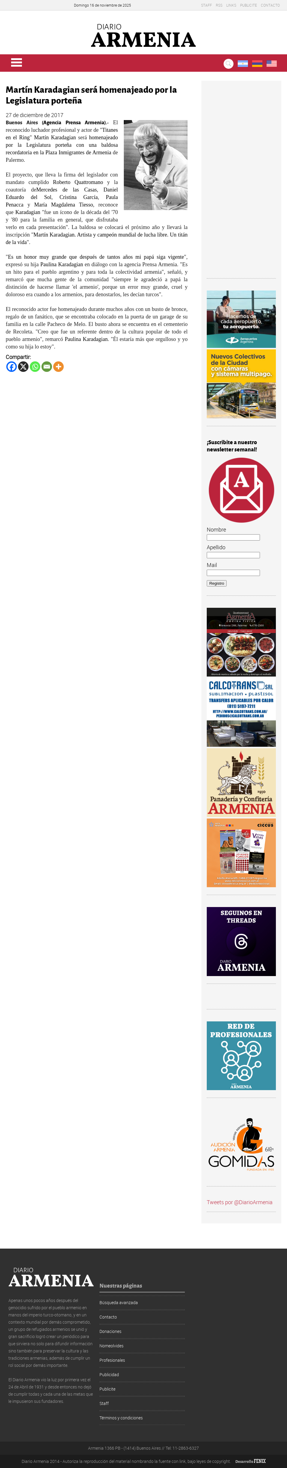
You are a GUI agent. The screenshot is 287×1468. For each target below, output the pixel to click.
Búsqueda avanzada (118, 1302)
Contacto (270, 5)
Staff (206, 5)
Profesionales (112, 1360)
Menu (16, 62)
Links (231, 5)
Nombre (216, 529)
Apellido (216, 547)
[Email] (46, 366)
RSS (219, 5)
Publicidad (109, 1374)
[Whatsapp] (35, 366)
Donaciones (110, 1331)
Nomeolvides (111, 1346)
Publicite (248, 5)
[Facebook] (11, 366)
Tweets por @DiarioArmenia (240, 1202)
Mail (212, 564)
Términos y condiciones (121, 1418)
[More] (58, 366)
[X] (23, 366)
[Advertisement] (241, 182)
